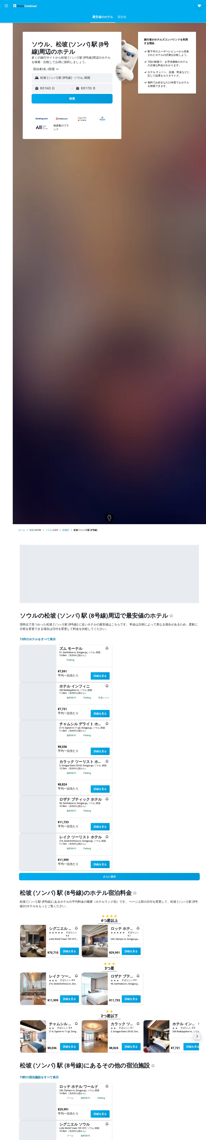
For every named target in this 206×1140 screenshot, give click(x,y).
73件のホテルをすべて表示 (38, 639)
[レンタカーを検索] (6, 32)
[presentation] (171, 616)
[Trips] (6, 58)
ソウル (48, 530)
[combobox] (45, 69)
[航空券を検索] (6, 17)
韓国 (31, 530)
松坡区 (65, 530)
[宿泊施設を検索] (6, 24)
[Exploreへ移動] (6, 48)
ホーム (21, 530)
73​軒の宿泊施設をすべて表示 (39, 1077)
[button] (6, 6)
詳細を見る (100, 675)
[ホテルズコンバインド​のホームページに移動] (24, 5)
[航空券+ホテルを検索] (6, 40)
